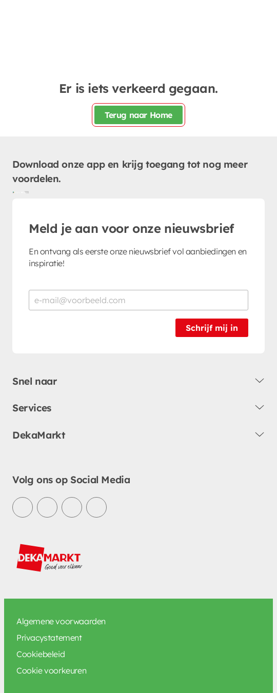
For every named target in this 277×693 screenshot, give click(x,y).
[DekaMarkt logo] (49, 558)
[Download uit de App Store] (25, 192)
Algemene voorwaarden (61, 621)
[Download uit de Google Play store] (16, 192)
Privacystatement (49, 637)
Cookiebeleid (40, 654)
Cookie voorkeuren (51, 670)
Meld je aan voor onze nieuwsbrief (131, 228)
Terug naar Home (138, 115)
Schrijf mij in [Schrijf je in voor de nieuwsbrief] (212, 328)
